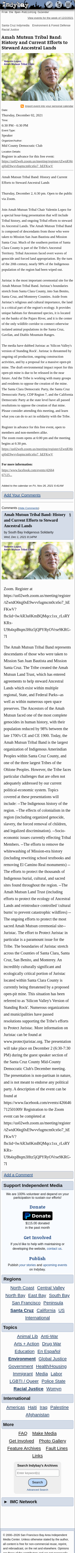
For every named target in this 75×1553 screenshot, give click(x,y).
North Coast (22, 1287)
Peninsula (53, 1302)
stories (27, 1265)
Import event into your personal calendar (47, 106)
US (61, 1310)
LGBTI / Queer (24, 1381)
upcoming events (55, 1265)
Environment (22, 1358)
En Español (48, 1351)
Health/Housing (51, 1366)
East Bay (37, 1295)
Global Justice (53, 1358)
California (46, 1310)
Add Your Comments (22, 495)
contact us (54, 1248)
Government (20, 1366)
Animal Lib (27, 1336)
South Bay (59, 1295)
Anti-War (49, 1336)
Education (25, 1351)
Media (42, 1373)
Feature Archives (24, 1448)
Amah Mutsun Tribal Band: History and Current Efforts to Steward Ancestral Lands (34, 520)
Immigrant (23, 1373)
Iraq (43, 1407)
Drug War (51, 1343)
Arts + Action (26, 1343)
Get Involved (21, 1440)
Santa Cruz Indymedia (15, 25)
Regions (12, 1279)
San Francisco (26, 1302)
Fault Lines (57, 1448)
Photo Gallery (52, 1440)
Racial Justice (10, 29)
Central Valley (51, 1287)
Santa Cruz (22, 1310)
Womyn (53, 1388)
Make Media (44, 1433)
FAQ (22, 1433)
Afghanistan (37, 1414)
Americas (15, 1407)
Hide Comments (28, 508)
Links (37, 1455)
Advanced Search (37, 1489)
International (37, 1317)
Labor (56, 1373)
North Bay (15, 1295)
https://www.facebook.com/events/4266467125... (28, 472)
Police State (54, 1381)
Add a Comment (18, 1175)
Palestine (59, 1407)
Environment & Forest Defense (51, 25)
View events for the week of (50, 17)
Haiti (32, 1407)
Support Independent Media (32, 1185)
